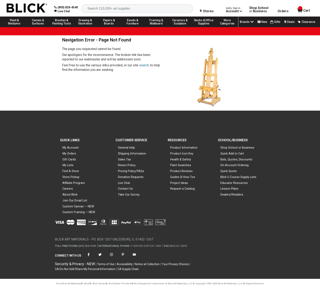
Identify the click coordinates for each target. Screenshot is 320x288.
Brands (247, 21)
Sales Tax (124, 159)
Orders (283, 11)
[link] (62, 11)
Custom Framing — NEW (78, 212)
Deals (289, 21)
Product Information (184, 147)
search (144, 65)
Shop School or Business (237, 147)
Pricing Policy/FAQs (131, 171)
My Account (70, 147)
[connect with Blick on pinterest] (123, 257)
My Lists (67, 165)
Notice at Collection (147, 264)
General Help (126, 147)
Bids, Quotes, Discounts (236, 159)
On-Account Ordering (234, 165)
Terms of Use (105, 264)
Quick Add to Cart (232, 153)
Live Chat (124, 183)
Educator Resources (234, 183)
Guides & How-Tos (182, 177)
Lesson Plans (229, 188)
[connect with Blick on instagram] (111, 257)
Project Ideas (179, 183)
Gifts (275, 22)
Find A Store (70, 171)
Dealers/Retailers (231, 194)
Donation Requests (130, 177)
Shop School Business (258, 9)
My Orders (69, 153)
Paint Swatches (180, 165)
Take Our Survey (129, 194)
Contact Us (125, 188)
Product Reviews (181, 171)
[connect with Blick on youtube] (134, 257)
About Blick (70, 194)
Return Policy (127, 165)
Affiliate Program (73, 183)
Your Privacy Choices (175, 264)
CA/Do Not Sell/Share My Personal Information (85, 269)
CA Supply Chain (128, 269)
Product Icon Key (181, 153)
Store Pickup (70, 177)
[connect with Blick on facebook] (88, 257)
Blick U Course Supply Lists (238, 177)
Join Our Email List (74, 200)
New (262, 21)
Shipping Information (132, 153)
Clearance (306, 21)
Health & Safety (180, 159)
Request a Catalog (182, 188)
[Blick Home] (27, 8)
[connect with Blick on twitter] (100, 257)
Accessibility (125, 264)
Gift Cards (69, 159)
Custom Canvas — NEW (78, 206)
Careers (67, 188)
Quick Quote (228, 171)
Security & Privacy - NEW (75, 264)
